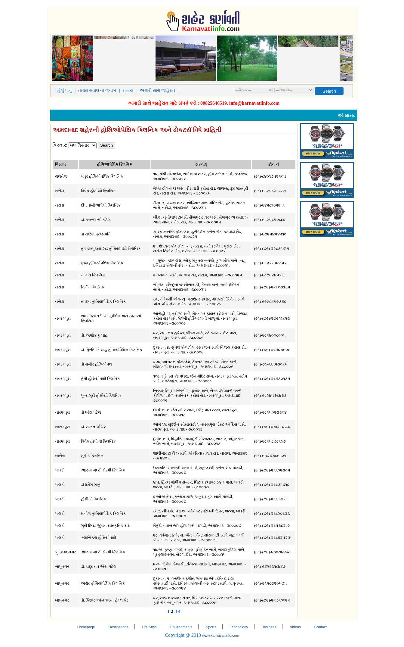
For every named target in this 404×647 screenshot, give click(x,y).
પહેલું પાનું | (66, 90)
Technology (239, 627)
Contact (320, 627)
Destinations (118, 627)
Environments (181, 627)
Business (269, 627)
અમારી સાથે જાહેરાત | (160, 90)
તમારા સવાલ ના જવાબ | (100, 90)
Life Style (149, 627)
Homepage (86, 627)
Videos (295, 627)
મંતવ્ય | (131, 90)
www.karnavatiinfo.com (220, 635)
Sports (211, 627)
